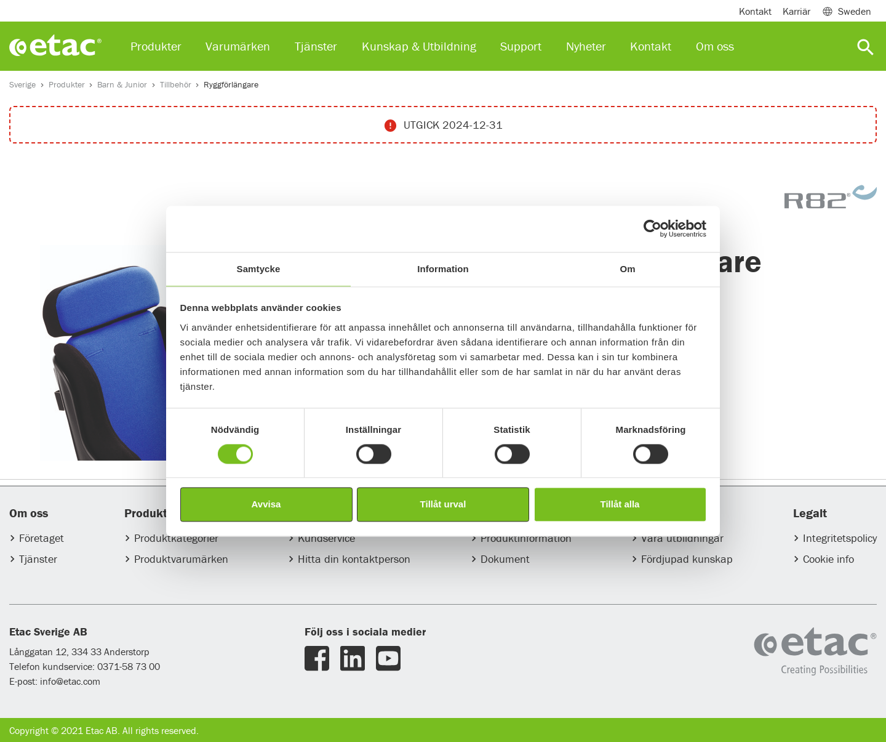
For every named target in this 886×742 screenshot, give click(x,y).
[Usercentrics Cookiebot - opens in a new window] (652, 228)
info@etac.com (70, 681)
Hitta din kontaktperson (354, 559)
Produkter (67, 84)
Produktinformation (526, 538)
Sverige (22, 84)
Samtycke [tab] (259, 269)
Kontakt (755, 11)
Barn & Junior (122, 84)
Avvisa (266, 504)
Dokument (505, 559)
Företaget (41, 538)
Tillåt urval (443, 504)
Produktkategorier (176, 538)
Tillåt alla (620, 504)
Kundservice (326, 538)
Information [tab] (443, 269)
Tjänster (38, 559)
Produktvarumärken (181, 559)
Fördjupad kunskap (687, 559)
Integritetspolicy (840, 538)
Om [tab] (627, 269)
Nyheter (586, 46)
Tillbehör (175, 84)
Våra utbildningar (682, 538)
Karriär (796, 11)
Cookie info (828, 559)
